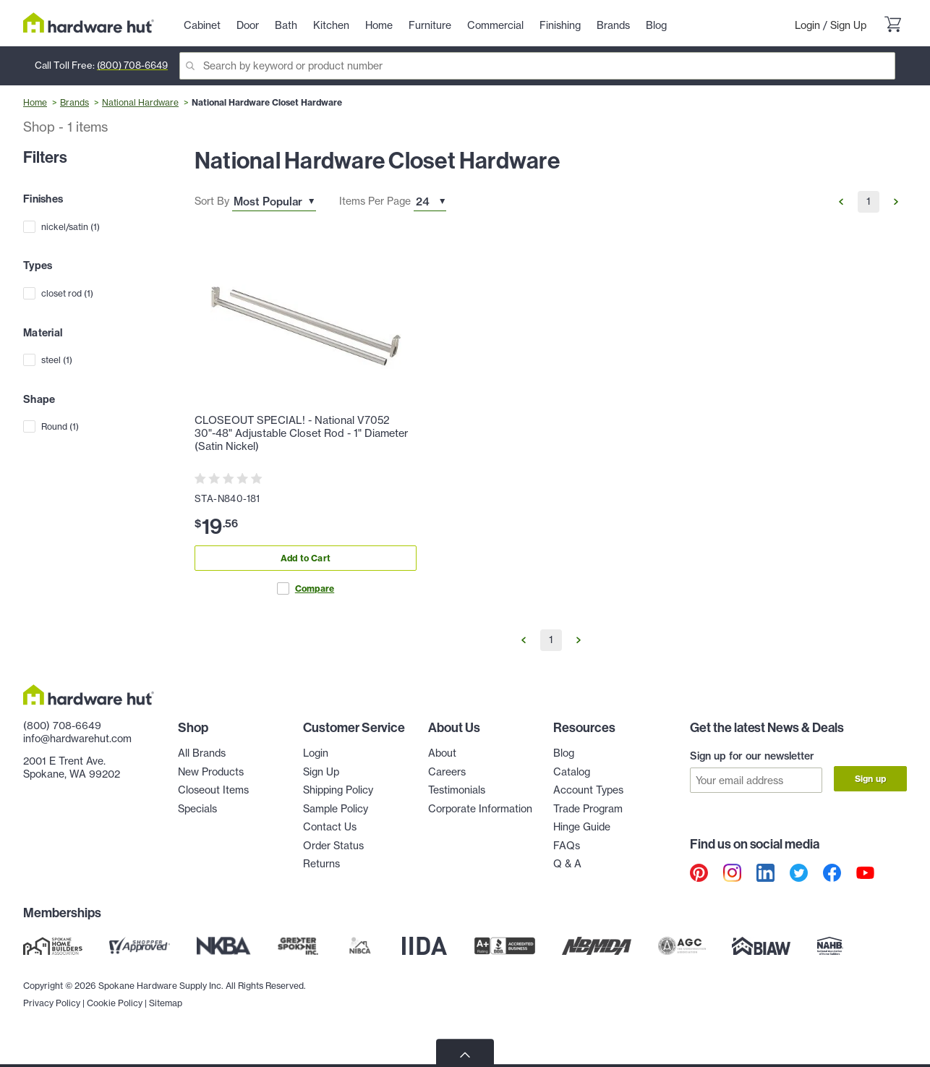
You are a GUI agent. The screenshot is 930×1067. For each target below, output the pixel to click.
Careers (447, 771)
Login (807, 25)
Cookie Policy (114, 1031)
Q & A (567, 863)
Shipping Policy (338, 789)
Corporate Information (480, 808)
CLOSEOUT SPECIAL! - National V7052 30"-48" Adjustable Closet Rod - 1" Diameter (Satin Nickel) (301, 433)
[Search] (537, 66)
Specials (197, 808)
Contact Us (330, 826)
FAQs (566, 845)
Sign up (870, 778)
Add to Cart (305, 558)
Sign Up (848, 25)
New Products (211, 771)
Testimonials (456, 789)
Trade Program (588, 808)
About (442, 753)
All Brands (202, 753)
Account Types (588, 789)
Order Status (333, 845)
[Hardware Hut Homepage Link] (88, 22)
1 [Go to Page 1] (868, 201)
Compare (305, 588)
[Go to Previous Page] (841, 202)
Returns (321, 863)
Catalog (571, 771)
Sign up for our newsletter (752, 755)
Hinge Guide (581, 826)
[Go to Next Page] (896, 202)
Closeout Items (213, 789)
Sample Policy (335, 808)
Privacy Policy (51, 1031)
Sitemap (165, 1031)
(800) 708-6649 (132, 65)
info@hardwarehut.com (77, 738)
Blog (563, 753)
